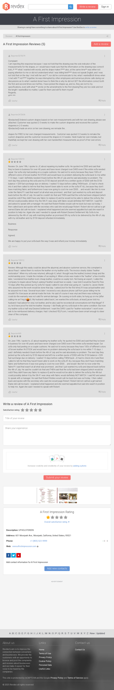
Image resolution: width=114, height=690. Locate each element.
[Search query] (48, 6)
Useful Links (44, 669)
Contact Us (80, 649)
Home (41, 649)
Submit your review (57, 477)
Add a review (101, 44)
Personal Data (45, 665)
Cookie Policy (45, 661)
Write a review (87, 6)
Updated (100, 633)
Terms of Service (75, 678)
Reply (102, 101)
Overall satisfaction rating (57, 522)
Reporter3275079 (16, 56)
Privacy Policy (45, 657)
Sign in (105, 6)
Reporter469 (14, 333)
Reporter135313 (16, 159)
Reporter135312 (16, 260)
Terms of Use (45, 653)
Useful (12, 100)
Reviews (9, 36)
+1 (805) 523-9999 (38, 541)
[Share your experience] (57, 435)
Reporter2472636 (16, 115)
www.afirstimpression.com (24, 546)
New (92, 633)
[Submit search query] (70, 7)
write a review (91, 27)
